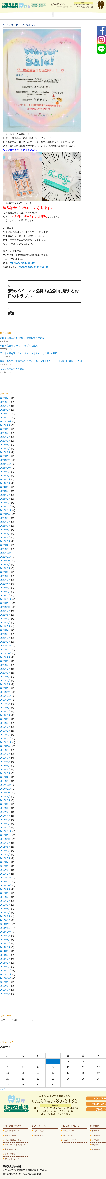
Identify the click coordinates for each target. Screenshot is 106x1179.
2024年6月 (5, 483)
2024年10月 (6, 468)
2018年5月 (5, 765)
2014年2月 (5, 963)
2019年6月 (5, 715)
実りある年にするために (12, 369)
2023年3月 (5, 541)
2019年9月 (5, 704)
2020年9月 (5, 657)
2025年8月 (5, 429)
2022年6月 (5, 576)
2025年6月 (5, 437)
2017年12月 (6, 785)
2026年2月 (5, 406)
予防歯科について (70, 1131)
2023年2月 (5, 545)
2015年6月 (5, 901)
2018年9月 (5, 750)
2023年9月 (5, 518)
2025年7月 (5, 433)
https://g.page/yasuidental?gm (33, 267)
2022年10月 (6, 560)
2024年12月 (6, 460)
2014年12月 (6, 924)
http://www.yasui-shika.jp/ (22, 263)
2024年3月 (5, 495)
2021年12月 (6, 599)
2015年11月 (6, 881)
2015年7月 (5, 897)
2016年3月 (5, 866)
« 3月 (2, 1089)
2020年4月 (5, 676)
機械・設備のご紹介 (13, 1140)
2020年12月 (6, 646)
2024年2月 (5, 499)
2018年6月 (5, 762)
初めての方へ (39, 1131)
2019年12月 (6, 692)
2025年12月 (6, 414)
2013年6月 (5, 994)
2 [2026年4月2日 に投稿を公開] (53, 1061)
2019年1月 (5, 734)
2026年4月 (5, 398)
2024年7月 (5, 479)
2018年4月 (5, 769)
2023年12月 (6, 506)
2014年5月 (5, 951)
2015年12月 (6, 878)
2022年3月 (5, 588)
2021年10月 (6, 607)
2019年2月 (5, 731)
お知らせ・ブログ (12, 1159)
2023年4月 (5, 537)
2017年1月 (5, 827)
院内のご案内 (10, 1135)
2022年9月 (5, 564)
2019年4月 (5, 723)
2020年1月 (5, 688)
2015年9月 (5, 889)
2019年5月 (5, 719)
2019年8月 (5, 707)
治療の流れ (38, 1135)
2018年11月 (6, 742)
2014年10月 (6, 932)
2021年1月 (5, 642)
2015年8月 (5, 893)
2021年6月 (5, 622)
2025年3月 (5, 448)
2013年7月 (5, 990)
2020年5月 (5, 673)
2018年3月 (5, 773)
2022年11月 (6, 557)
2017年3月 (5, 820)
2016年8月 (5, 847)
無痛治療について (12, 1149)
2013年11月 (6, 974)
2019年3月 (5, 727)
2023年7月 (5, 526)
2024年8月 (5, 475)
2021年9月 (5, 611)
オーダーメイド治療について (16, 1145)
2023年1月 (5, 549)
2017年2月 (5, 823)
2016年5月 (5, 858)
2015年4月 (5, 908)
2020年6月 (5, 669)
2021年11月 (6, 603)
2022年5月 (5, 580)
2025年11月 (6, 417)
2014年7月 (5, 943)
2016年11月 (6, 835)
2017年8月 (5, 800)
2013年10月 (6, 978)
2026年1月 (5, 410)
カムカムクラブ (69, 1140)
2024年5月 (5, 487)
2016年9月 (5, 843)
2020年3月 (5, 680)
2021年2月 (5, 638)
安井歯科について (12, 1131)
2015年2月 (5, 916)
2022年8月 (5, 568)
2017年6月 (5, 808)
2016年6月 (5, 854)
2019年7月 (5, 711)
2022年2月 (5, 591)
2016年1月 (5, 874)
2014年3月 (5, 959)
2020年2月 (5, 684)
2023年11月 (6, 510)
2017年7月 (5, 804)
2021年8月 (5, 615)
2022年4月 (5, 584)
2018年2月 (5, 777)
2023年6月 (5, 530)
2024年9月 (5, 472)
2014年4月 (5, 955)
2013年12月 (6, 970)
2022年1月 (5, 595)
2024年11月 (6, 464)
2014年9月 (5, 936)
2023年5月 (5, 533)
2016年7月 (5, 850)
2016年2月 (5, 870)
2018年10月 (6, 746)
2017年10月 (6, 792)
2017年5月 (5, 812)
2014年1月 (5, 966)
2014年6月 (5, 947)
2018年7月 (5, 758)
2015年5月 (5, 905)
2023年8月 (5, 522)
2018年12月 (6, 738)
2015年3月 (5, 912)
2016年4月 (5, 862)
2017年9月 (5, 796)
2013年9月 (5, 982)
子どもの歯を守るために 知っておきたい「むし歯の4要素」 (29, 353)
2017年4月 (5, 816)
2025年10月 (6, 421)
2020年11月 (6, 649)
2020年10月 (6, 653)
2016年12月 (6, 831)
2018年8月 (5, 754)
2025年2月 (5, 452)
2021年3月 (5, 634)
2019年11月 (6, 696)
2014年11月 (6, 928)
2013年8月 (5, 986)
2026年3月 (5, 402)
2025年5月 (5, 441)
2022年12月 (6, 553)
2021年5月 (5, 626)
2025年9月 (5, 425)
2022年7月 (5, 572)
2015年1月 (5, 920)
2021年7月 (5, 618)
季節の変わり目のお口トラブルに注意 (19, 345)
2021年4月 (5, 630)
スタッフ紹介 (10, 1154)
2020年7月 (5, 665)
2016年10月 (6, 839)
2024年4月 (5, 491)
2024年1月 (5, 502)
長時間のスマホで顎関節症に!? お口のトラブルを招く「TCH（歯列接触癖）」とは (41, 361)
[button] (53, 14)
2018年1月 (5, 781)
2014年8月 (5, 939)
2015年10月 (6, 885)
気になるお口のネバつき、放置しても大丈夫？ (23, 338)
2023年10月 (6, 514)
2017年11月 (6, 789)
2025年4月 (5, 444)
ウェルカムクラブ (70, 1135)
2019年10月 (6, 700)
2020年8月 (5, 661)
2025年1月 (5, 456)
